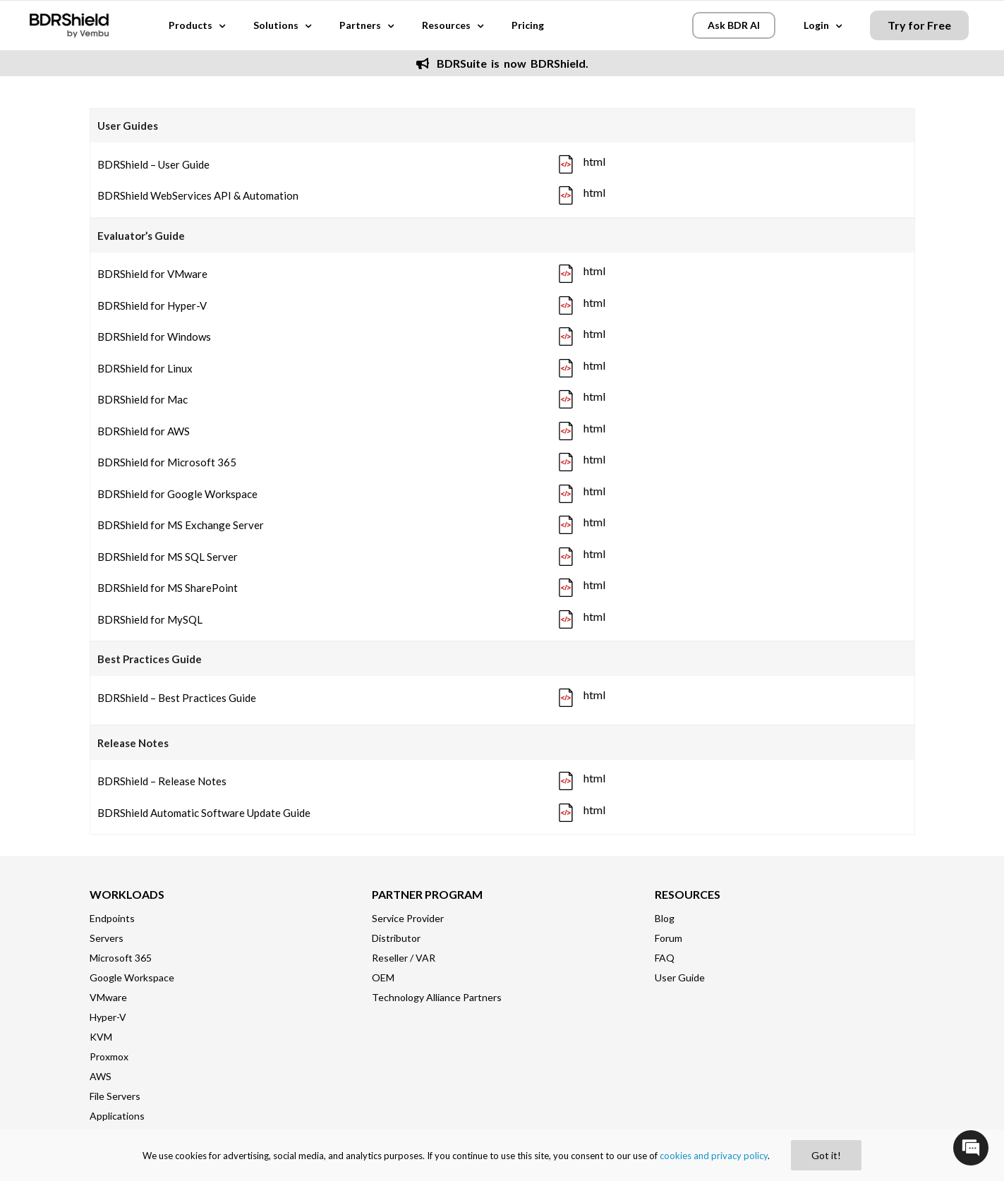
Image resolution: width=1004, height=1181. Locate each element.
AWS (100, 1076)
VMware (108, 997)
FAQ (665, 958)
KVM (101, 1037)
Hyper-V (108, 1017)
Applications (117, 1116)
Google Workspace (132, 977)
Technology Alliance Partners (437, 997)
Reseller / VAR (403, 958)
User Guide (680, 977)
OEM (383, 977)
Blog (665, 918)
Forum (668, 938)
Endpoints (112, 918)
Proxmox (109, 1056)
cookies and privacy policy (714, 1155)
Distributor (396, 938)
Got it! (826, 1155)
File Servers (115, 1096)
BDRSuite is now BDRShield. (502, 63)
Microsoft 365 (121, 958)
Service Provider (408, 918)
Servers (106, 938)
